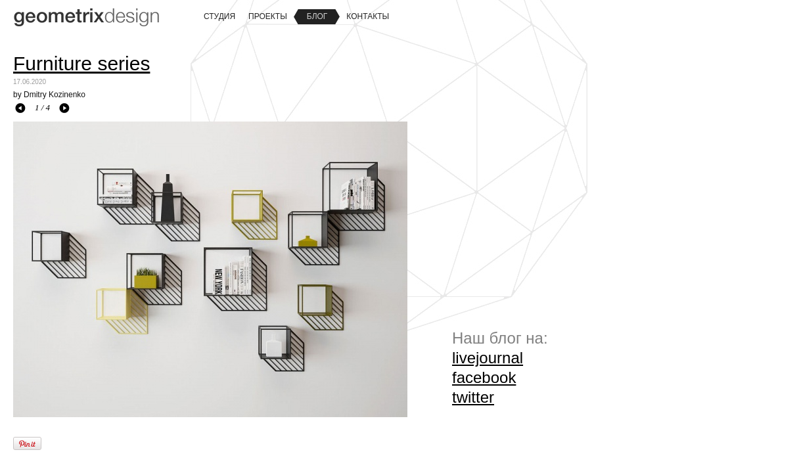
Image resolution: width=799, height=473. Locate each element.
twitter (473, 397)
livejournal (487, 358)
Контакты (367, 16)
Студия (219, 16)
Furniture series (81, 63)
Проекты (267, 16)
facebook (484, 377)
